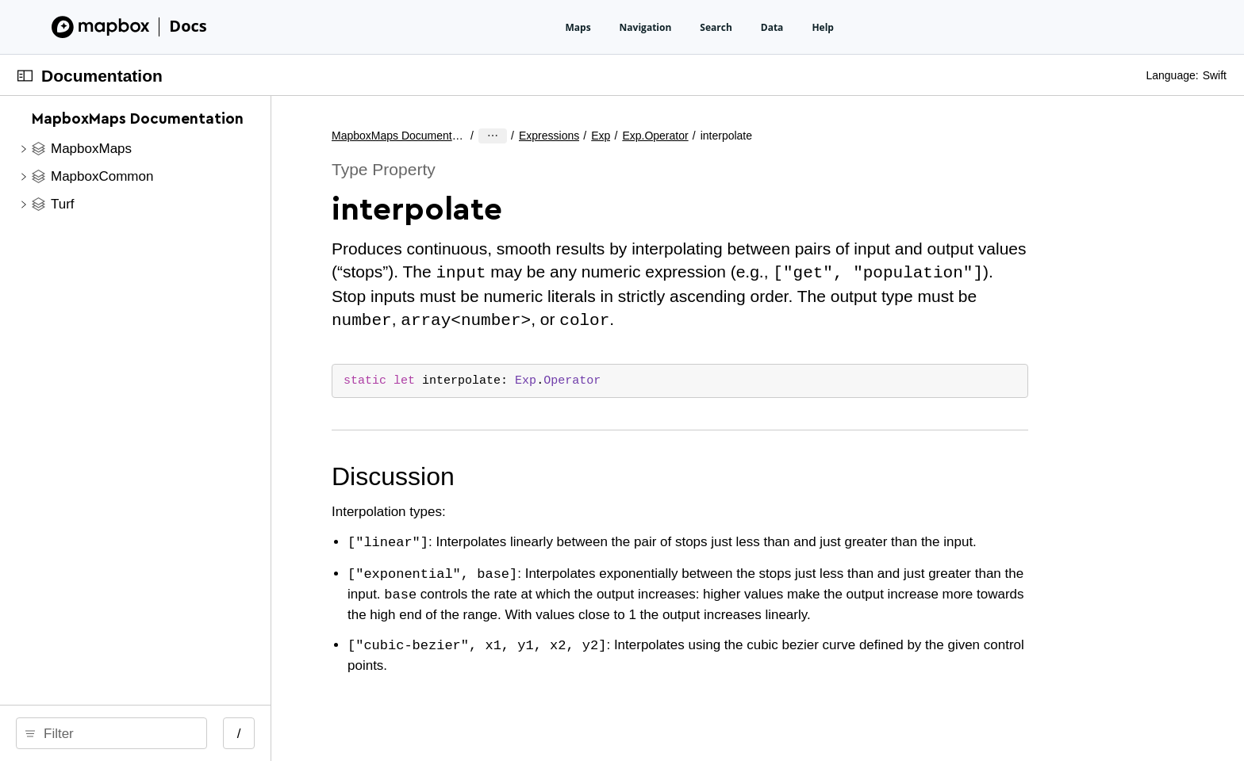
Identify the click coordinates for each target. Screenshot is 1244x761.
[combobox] (196, 733)
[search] (191, 733)
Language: (1172, 75)
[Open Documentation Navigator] (24, 75)
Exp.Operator (745, 135)
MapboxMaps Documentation (561, 135)
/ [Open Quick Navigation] (399, 733)
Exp (691, 135)
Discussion (555, 473)
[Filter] (196, 733)
